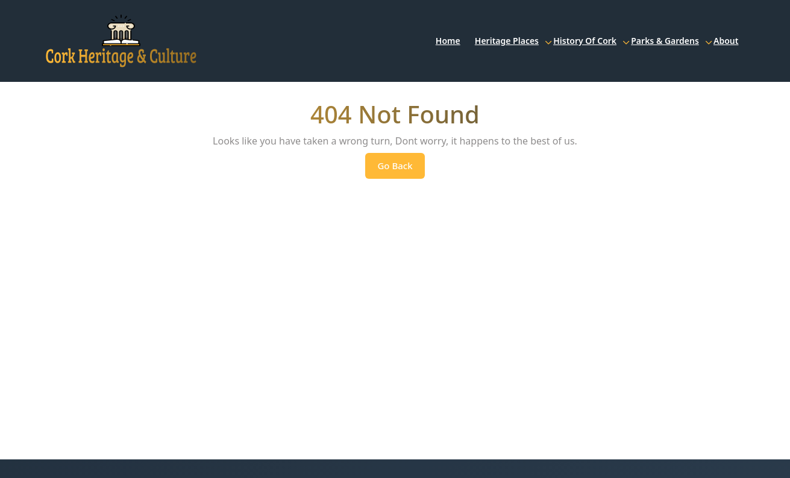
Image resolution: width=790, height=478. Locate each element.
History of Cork (584, 40)
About (725, 40)
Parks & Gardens (665, 40)
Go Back (400, 168)
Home (448, 40)
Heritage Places (507, 40)
